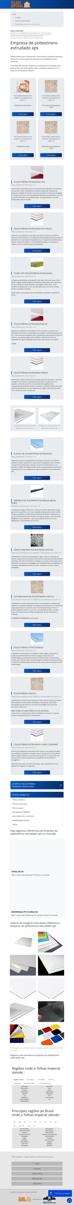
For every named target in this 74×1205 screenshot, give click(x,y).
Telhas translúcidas (19, 804)
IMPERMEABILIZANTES (20, 820)
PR (35, 1122)
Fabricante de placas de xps (42, 33)
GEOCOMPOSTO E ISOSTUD (23, 816)
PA (34, 1126)
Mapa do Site (37, 1178)
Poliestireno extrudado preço (34, 37)
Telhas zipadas (18, 808)
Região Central (18, 1080)
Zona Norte (30, 1080)
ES (25, 1122)
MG (20, 1122)
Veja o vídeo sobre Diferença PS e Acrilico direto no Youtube (34, 915)
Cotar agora (23, 114)
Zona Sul (51, 1080)
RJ (14, 1122)
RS (45, 1122)
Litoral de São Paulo (45, 1083)
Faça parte (37, 1183)
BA (56, 1122)
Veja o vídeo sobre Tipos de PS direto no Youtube (30, 875)
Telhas (14, 824)
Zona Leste (17, 1083)
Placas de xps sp (29, 33)
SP (30, 1122)
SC (40, 1122)
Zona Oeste (41, 1080)
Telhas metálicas (18, 800)
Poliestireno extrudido (17, 33)
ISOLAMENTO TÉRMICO (21, 812)
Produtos (37, 1169)
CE (14, 1126)
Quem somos (37, 1174)
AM (29, 1126)
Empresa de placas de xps (18, 37)
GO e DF (21, 1126)
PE (50, 1122)
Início (37, 1164)
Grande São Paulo (29, 1083)
